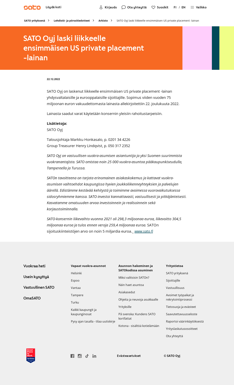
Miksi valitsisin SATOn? (133, 278)
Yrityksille (124, 307)
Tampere (77, 295)
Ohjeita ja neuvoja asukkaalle (138, 299)
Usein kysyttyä (36, 277)
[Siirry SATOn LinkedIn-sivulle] (94, 356)
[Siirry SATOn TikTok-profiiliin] (87, 356)
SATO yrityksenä (177, 273)
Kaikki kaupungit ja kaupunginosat (84, 312)
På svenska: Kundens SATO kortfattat (136, 316)
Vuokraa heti (34, 266)
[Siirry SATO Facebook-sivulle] (72, 356)
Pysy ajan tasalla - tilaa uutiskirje (93, 321)
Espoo (75, 280)
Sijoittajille (173, 280)
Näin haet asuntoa (131, 285)
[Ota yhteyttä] (134, 7)
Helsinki (76, 273)
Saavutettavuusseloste (181, 314)
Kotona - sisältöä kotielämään (138, 326)
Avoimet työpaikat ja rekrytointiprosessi (180, 297)
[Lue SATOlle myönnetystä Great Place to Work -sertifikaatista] (30, 355)
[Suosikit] (160, 7)
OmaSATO (32, 298)
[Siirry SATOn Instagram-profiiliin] (80, 356)
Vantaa (76, 288)
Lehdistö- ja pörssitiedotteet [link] (72, 20)
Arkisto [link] (103, 20)
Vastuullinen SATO (38, 287)
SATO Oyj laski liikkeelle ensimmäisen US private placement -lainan (158, 20)
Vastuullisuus (175, 288)
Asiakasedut (126, 292)
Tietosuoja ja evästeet (181, 307)
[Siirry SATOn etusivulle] (32, 7)
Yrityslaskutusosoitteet (182, 329)
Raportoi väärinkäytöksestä (185, 321)
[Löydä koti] (53, 7)
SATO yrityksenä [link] (34, 20)
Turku (75, 302)
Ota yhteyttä (174, 336)
